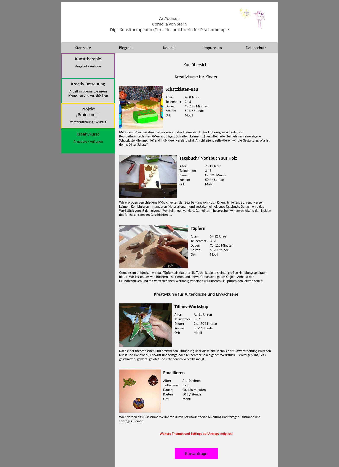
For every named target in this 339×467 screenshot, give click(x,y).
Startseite (83, 47)
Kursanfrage (196, 453)
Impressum (213, 47)
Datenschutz (256, 47)
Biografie (126, 47)
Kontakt (169, 47)
